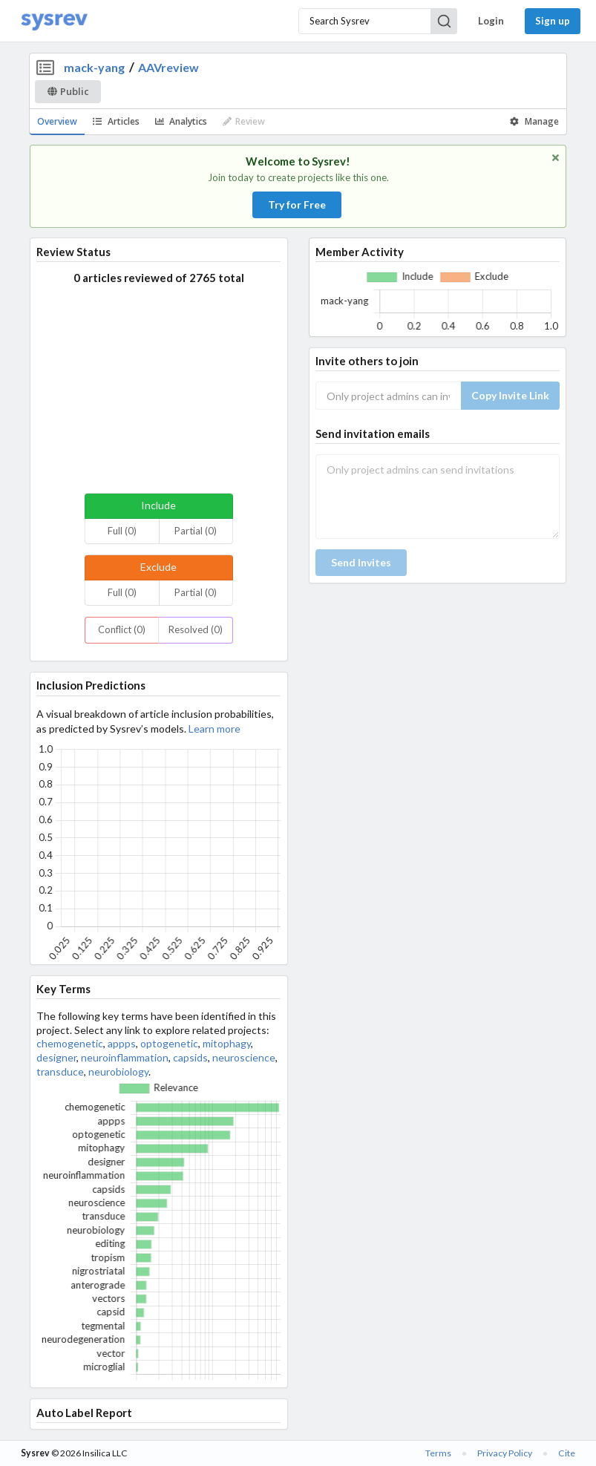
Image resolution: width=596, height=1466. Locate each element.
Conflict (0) (121, 629)
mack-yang (94, 67)
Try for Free (297, 204)
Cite (566, 1453)
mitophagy (227, 1043)
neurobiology (118, 1071)
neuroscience (243, 1057)
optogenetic (169, 1043)
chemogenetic (69, 1043)
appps (122, 1043)
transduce (60, 1071)
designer (56, 1057)
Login (491, 21)
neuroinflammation (124, 1057)
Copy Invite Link (510, 395)
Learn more (214, 728)
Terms (438, 1453)
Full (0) (122, 531)
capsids (190, 1057)
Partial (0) (195, 531)
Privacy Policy (504, 1453)
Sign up (552, 21)
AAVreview (168, 67)
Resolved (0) (195, 629)
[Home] (54, 21)
